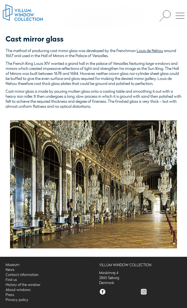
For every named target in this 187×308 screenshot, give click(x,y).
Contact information (22, 275)
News (10, 270)
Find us (11, 280)
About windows (18, 290)
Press (10, 295)
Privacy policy (17, 300)
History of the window (23, 285)
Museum (12, 265)
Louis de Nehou (150, 50)
